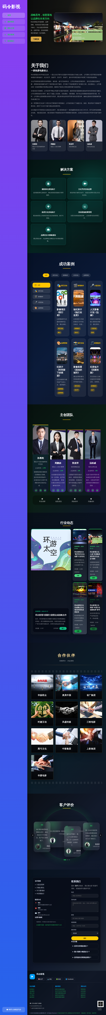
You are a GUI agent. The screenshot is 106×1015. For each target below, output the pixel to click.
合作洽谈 (83, 991)
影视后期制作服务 (60, 997)
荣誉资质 (83, 989)
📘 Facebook (69, 979)
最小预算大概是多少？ (82, 952)
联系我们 (32, 989)
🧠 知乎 (40, 979)
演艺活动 (55, 275)
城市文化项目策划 (60, 989)
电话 (72, 892)
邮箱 (72, 915)
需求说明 (73, 899)
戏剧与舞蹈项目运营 (60, 993)
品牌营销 (86, 275)
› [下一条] (100, 835)
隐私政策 (83, 1013)
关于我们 (32, 995)
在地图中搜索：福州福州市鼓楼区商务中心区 (49, 925)
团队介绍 (32, 993)
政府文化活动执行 (60, 995)
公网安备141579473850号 (73, 1013)
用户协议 (89, 1013)
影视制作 (65, 275)
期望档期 (73, 922)
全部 (46, 275)
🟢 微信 (58, 979)
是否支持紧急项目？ (81, 946)
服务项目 (32, 997)
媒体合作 (83, 995)
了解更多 (36, 39)
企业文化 (83, 993)
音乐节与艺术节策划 (60, 991)
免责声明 (94, 1013)
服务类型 (73, 929)
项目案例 (32, 991)
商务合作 (83, 997)
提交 (85, 938)
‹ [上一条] (32, 835)
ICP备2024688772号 (62, 1013)
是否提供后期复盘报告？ (82, 957)
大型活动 (75, 275)
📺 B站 (49, 979)
